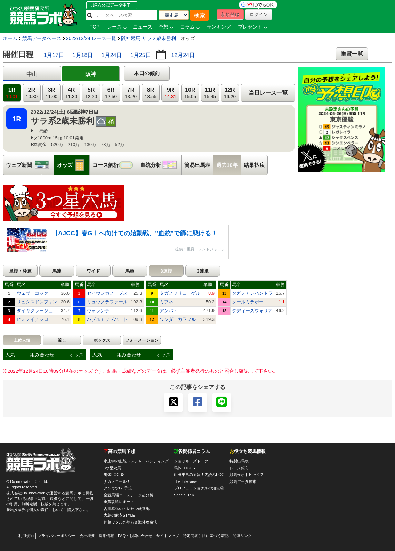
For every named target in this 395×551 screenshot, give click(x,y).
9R (170, 93)
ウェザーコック (32, 293)
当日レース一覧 (268, 93)
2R (32, 93)
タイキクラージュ (35, 310)
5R (91, 93)
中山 (32, 74)
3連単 (202, 271)
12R (230, 93)
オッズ (73, 165)
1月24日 (112, 55)
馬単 (129, 271)
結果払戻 (254, 165)
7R (131, 93)
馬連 (56, 271)
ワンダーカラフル (178, 319)
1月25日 (140, 55)
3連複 (166, 271)
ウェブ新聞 (30, 165)
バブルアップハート (107, 319)
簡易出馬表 (197, 165)
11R (210, 93)
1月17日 (53, 55)
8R (150, 93)
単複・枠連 (20, 271)
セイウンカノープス (107, 293)
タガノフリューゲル (180, 293)
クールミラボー (248, 302)
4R (71, 93)
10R (190, 93)
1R (12, 93)
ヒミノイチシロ (32, 319)
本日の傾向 (147, 73)
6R (111, 93)
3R (51, 93)
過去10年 (227, 165)
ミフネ (166, 302)
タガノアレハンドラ (252, 293)
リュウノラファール (107, 302)
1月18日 (83, 55)
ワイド (93, 271)
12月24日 (183, 55)
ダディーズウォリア (252, 310)
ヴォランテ (98, 310)
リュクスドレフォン (37, 302)
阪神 (90, 74)
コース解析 (114, 165)
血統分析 (160, 165)
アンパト (169, 310)
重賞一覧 (352, 54)
